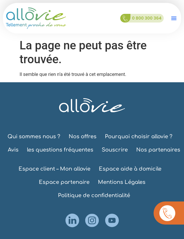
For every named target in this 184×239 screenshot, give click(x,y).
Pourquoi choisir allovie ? (138, 136)
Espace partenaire (64, 182)
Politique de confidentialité (94, 195)
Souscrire (115, 150)
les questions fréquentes (60, 150)
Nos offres (82, 136)
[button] (174, 18)
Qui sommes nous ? (34, 136)
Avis (13, 150)
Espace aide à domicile (130, 169)
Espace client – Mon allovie (54, 169)
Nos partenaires (158, 150)
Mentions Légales (121, 182)
